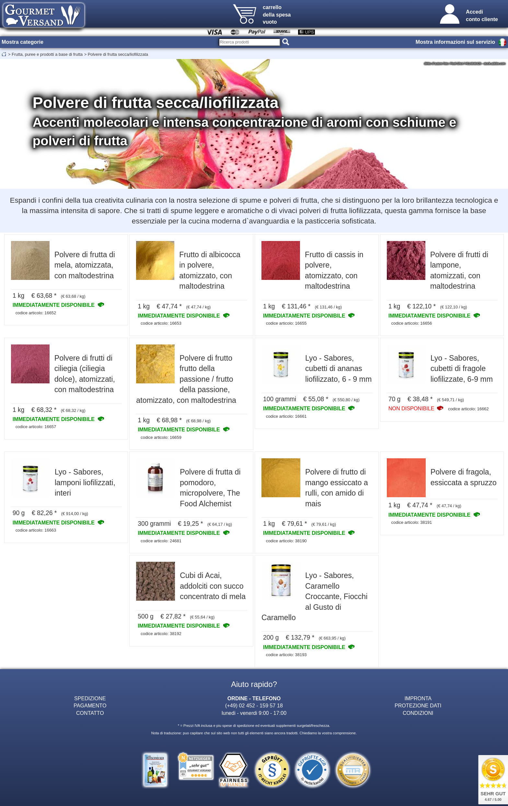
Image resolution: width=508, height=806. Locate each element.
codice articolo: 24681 (161, 540)
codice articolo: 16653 (161, 323)
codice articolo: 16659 (161, 437)
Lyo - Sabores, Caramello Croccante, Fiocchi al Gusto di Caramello (314, 596)
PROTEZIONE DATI (418, 705)
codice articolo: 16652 (36, 312)
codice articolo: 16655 (286, 323)
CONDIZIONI (418, 713)
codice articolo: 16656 (411, 323)
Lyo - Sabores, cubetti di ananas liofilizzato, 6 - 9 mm (338, 368)
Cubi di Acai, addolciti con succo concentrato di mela (213, 586)
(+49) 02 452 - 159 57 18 (254, 705)
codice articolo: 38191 (411, 522)
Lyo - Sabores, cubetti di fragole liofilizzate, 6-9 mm (462, 368)
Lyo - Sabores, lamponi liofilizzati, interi (85, 482)
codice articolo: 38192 (161, 633)
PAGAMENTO (90, 705)
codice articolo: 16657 (36, 426)
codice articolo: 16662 (468, 408)
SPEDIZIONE (90, 698)
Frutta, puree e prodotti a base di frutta (47, 54)
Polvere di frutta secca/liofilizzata (118, 54)
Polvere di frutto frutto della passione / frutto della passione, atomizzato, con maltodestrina (186, 379)
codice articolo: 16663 (36, 530)
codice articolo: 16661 (286, 416)
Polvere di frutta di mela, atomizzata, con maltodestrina (84, 265)
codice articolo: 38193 (286, 654)
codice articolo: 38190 (286, 540)
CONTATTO (90, 713)
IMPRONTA (418, 698)
